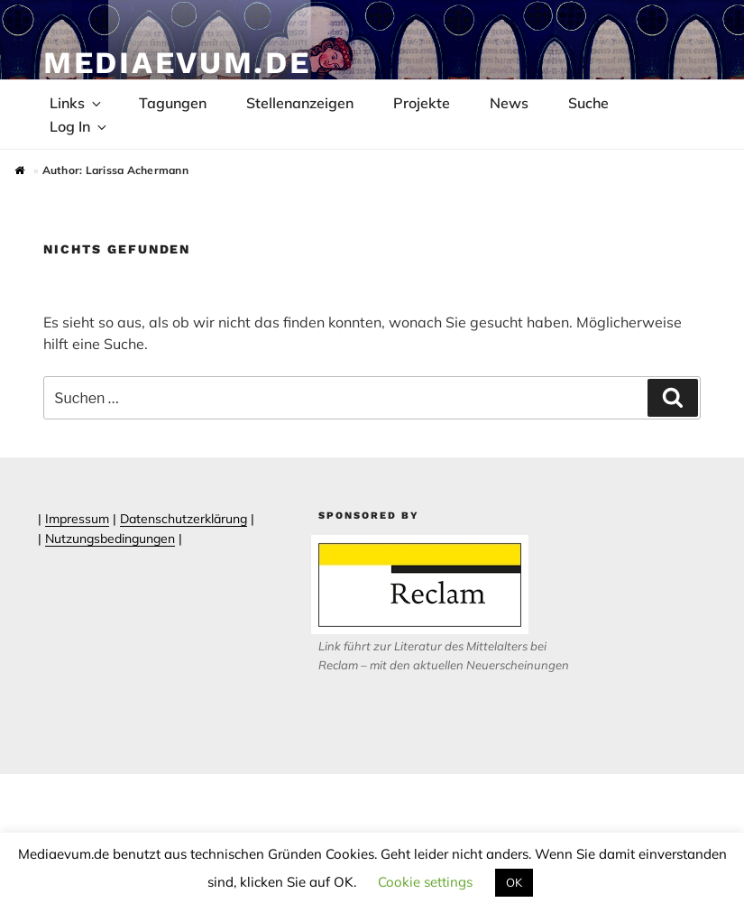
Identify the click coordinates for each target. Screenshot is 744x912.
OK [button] (514, 882)
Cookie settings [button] (425, 881)
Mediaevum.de (177, 62)
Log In (79, 126)
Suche (588, 103)
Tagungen (173, 103)
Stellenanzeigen (300, 103)
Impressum (77, 519)
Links (77, 103)
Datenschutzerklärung (183, 519)
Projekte (421, 103)
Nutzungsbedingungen (110, 538)
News (509, 103)
